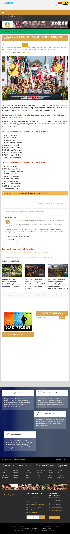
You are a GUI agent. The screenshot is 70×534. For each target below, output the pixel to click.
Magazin (50, 472)
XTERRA (5, 470)
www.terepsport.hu (19, 220)
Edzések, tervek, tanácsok (36, 504)
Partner (50, 470)
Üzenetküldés (54, 517)
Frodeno (17, 211)
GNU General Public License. (47, 530)
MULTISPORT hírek (16, 31)
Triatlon (28, 470)
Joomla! (17, 530)
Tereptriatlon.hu (6, 459)
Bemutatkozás (10, 239)
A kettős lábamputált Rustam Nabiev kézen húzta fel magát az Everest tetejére (26, 255)
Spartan (5, 475)
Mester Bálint (40, 479)
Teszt (10, 16)
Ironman (15, 193)
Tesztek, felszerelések (35, 507)
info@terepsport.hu (57, 507)
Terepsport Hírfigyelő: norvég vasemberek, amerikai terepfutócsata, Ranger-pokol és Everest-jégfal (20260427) (58, 283)
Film (60, 472)
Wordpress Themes (46, 528)
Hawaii (24, 211)
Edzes (6, 16)
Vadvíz (16, 472)
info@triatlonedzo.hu (57, 510)
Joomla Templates (35, 528)
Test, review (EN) (34, 512)
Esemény (61, 477)
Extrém (16, 477)
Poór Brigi (39, 472)
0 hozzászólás (23, 52)
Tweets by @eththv (9, 495)
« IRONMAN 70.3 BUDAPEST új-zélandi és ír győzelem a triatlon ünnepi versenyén (40, 294)
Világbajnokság (40, 211)
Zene (60, 470)
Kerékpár (28, 472)
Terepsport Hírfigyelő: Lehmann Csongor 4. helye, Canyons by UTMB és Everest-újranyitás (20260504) (35, 283)
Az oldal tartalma (33, 510)
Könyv (61, 475)
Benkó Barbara (41, 470)
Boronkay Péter (39, 476)
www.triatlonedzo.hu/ (17, 243)
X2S (4, 472)
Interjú (14, 16)
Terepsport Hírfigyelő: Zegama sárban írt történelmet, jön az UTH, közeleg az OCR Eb (28, 257)
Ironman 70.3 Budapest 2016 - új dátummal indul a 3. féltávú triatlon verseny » (26, 296)
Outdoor (28, 477)
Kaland (16, 470)
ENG (6, 19)
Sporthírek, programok (35, 502)
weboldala (43, 193)
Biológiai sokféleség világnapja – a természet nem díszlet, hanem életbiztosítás (26, 252)
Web (49, 475)
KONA (31, 211)
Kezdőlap (6, 31)
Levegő (16, 475)
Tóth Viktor (32, 52)
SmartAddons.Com (24, 528)
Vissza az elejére (61, 459)
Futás (27, 475)
